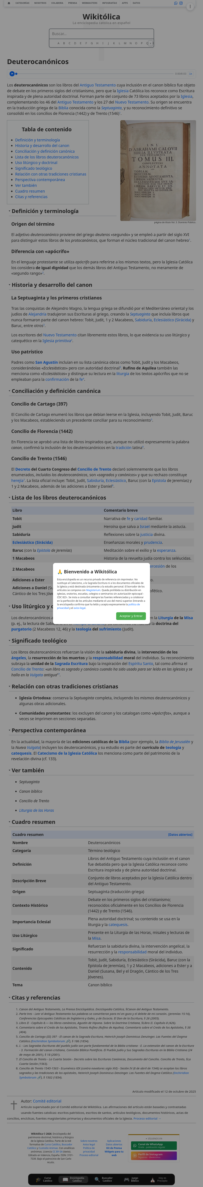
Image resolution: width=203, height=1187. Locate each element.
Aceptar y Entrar (131, 616)
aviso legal (79, 608)
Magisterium (93, 590)
